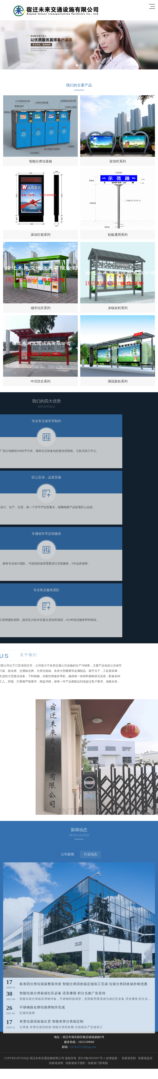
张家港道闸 (56, 1063)
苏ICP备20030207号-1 (91, 1058)
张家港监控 (145, 1058)
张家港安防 (129, 1058)
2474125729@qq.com (83, 1046)
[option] (79, 44)
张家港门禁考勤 (98, 1063)
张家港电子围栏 (75, 1063)
